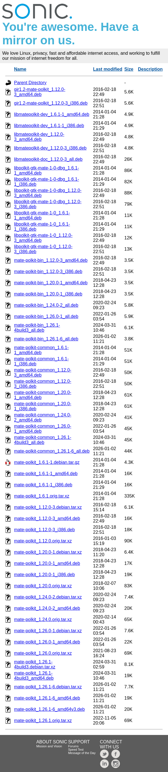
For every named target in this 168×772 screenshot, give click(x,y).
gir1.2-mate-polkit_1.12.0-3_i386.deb (51, 103)
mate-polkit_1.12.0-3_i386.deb (44, 529)
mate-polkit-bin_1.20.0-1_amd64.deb (51, 282)
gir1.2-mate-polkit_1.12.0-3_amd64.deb (39, 92)
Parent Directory (30, 82)
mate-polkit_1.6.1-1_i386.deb (43, 484)
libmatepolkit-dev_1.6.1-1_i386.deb (49, 125)
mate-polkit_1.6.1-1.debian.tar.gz (47, 462)
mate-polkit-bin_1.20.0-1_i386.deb (48, 294)
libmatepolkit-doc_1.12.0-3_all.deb (48, 159)
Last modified (107, 69)
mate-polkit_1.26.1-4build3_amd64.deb (34, 676)
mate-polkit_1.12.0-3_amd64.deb (47, 518)
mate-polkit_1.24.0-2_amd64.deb (47, 608)
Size (128, 69)
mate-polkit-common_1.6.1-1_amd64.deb (41, 350)
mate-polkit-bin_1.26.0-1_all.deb (46, 316)
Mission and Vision (49, 746)
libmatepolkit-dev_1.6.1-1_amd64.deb (51, 114)
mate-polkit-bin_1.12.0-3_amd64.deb (51, 260)
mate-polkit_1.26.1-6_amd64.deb (47, 698)
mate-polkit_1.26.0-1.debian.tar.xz (48, 630)
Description (150, 69)
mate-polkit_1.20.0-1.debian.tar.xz (48, 552)
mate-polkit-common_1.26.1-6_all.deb (52, 451)
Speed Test (75, 749)
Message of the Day (82, 753)
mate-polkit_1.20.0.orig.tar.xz (43, 585)
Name (20, 69)
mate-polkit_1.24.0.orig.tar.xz (43, 619)
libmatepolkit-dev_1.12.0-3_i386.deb (50, 148)
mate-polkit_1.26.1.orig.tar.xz (43, 720)
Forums (73, 746)
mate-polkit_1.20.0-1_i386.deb (44, 574)
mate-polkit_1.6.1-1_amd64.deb (46, 473)
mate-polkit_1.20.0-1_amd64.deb (47, 563)
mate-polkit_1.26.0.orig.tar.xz (43, 653)
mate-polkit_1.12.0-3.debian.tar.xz (48, 507)
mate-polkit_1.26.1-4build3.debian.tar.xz (34, 664)
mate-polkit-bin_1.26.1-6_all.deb (46, 338)
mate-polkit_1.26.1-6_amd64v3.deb (49, 709)
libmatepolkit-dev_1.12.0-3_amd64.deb (39, 137)
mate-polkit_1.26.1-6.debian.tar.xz (48, 686)
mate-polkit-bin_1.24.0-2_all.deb (46, 305)
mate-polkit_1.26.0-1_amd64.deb (47, 642)
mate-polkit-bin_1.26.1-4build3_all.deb (37, 328)
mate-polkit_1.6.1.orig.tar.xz (41, 496)
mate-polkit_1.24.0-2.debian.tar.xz (48, 597)
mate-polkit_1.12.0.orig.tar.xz (43, 541)
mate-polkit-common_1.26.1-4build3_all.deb (42, 440)
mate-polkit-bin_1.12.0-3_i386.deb (48, 271)
